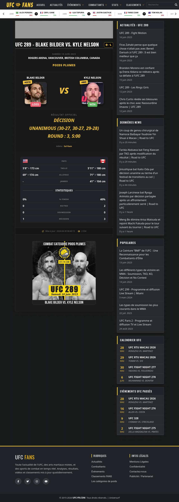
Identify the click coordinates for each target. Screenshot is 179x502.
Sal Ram (68, 146)
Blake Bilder (36, 77)
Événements (75, 5)
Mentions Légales (139, 461)
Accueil (41, 5)
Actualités (56, 5)
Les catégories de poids (104, 481)
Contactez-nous (138, 471)
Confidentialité (137, 466)
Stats (116, 5)
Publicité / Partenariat (141, 476)
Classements (135, 5)
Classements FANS (101, 476)
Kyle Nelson (92, 77)
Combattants (98, 5)
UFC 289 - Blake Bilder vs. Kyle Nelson (57, 44)
